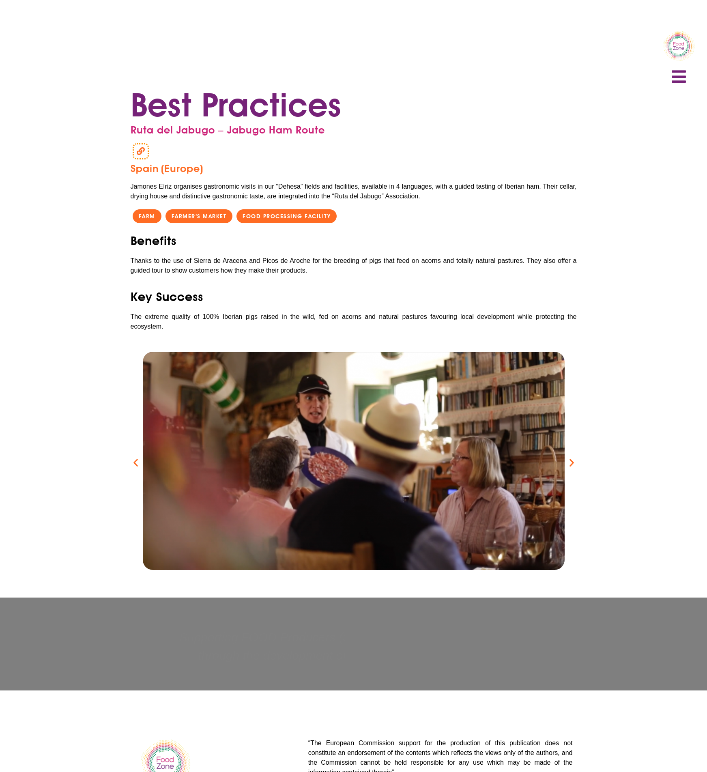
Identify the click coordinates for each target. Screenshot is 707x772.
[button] (146, 216)
